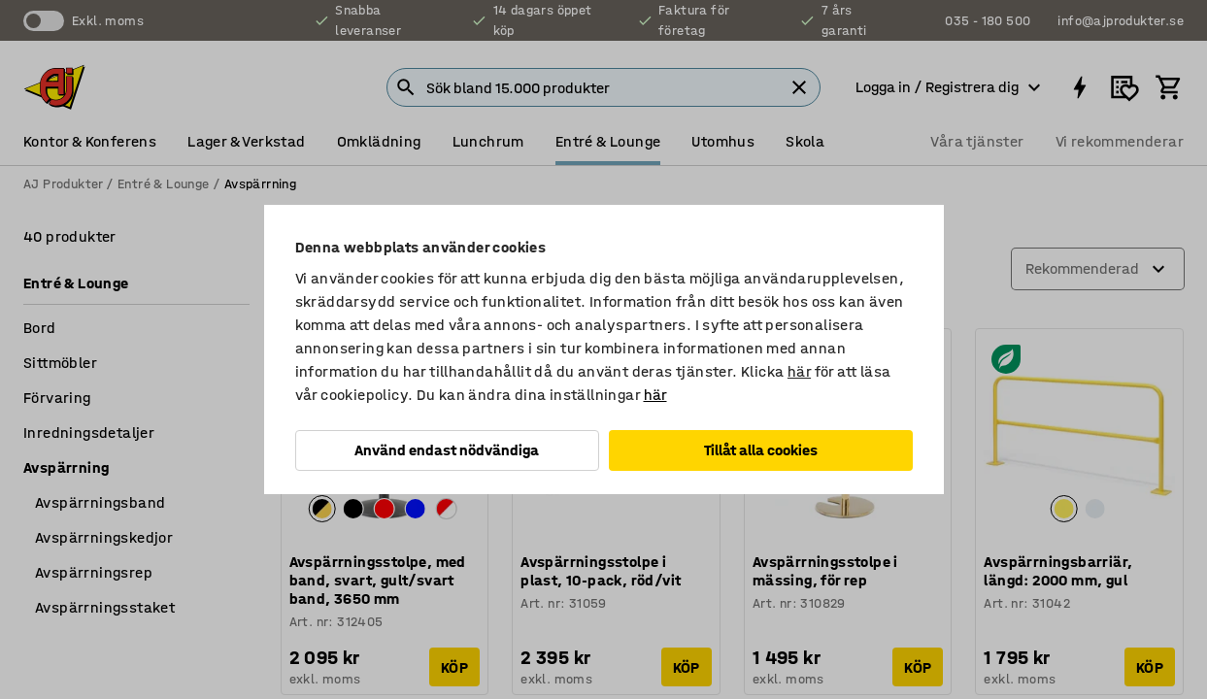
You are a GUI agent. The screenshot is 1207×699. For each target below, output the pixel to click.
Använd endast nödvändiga (446, 450)
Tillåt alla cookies (761, 450)
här (799, 371)
